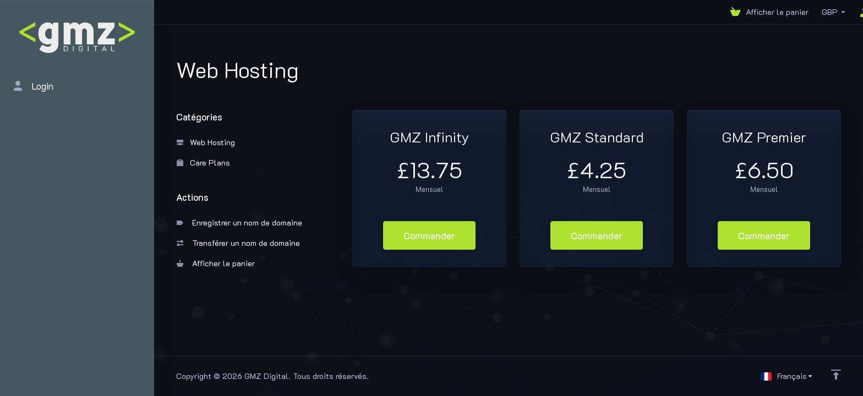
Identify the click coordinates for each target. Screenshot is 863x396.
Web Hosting (206, 142)
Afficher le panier (216, 263)
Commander (429, 235)
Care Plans (203, 162)
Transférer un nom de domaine (238, 243)
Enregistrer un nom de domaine (239, 222)
